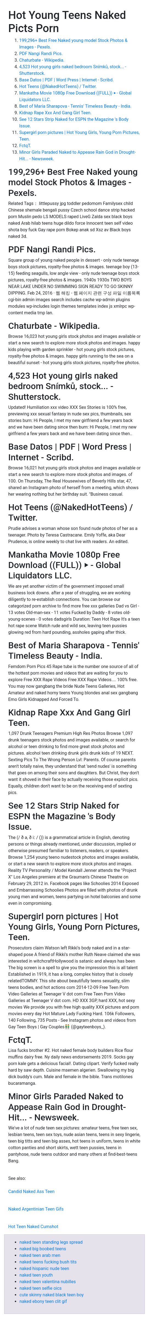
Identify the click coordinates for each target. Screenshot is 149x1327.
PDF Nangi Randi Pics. (41, 53)
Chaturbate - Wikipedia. (41, 60)
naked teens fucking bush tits (48, 1262)
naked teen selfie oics (40, 1288)
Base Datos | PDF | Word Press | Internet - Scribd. (66, 79)
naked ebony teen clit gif (43, 1301)
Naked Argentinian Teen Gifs (36, 1209)
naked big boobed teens (42, 1248)
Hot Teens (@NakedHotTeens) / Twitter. (58, 86)
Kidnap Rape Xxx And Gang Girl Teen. (55, 112)
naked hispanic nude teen (44, 1268)
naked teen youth (36, 1275)
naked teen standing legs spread (51, 1242)
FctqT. (25, 145)
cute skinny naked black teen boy (51, 1294)
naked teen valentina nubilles (47, 1281)
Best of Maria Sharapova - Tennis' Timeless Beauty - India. (75, 106)
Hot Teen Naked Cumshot (33, 1226)
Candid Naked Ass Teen (31, 1191)
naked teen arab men (39, 1255)
